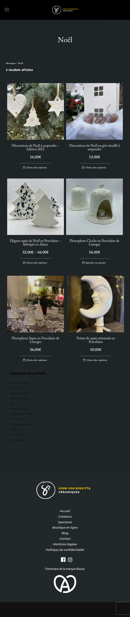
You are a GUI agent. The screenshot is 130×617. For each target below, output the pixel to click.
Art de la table (17, 435)
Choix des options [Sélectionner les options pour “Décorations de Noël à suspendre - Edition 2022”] (36, 167)
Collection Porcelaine (20, 424)
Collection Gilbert (19, 393)
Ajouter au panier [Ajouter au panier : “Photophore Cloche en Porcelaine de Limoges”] (96, 262)
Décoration (15, 429)
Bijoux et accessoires (20, 398)
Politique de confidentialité (65, 550)
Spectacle (65, 522)
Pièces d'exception (19, 440)
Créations (65, 516)
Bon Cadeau (16, 419)
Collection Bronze (19, 408)
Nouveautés (16, 388)
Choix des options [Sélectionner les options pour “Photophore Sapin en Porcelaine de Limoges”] (36, 360)
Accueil (65, 511)
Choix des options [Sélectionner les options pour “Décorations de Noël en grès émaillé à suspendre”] (95, 167)
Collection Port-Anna (20, 414)
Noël (12, 403)
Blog (65, 533)
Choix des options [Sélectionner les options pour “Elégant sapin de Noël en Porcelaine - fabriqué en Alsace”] (36, 262)
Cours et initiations (19, 383)
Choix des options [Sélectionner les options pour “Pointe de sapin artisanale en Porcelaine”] (97, 360)
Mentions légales (65, 544)
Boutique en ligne (65, 527)
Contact (65, 538)
